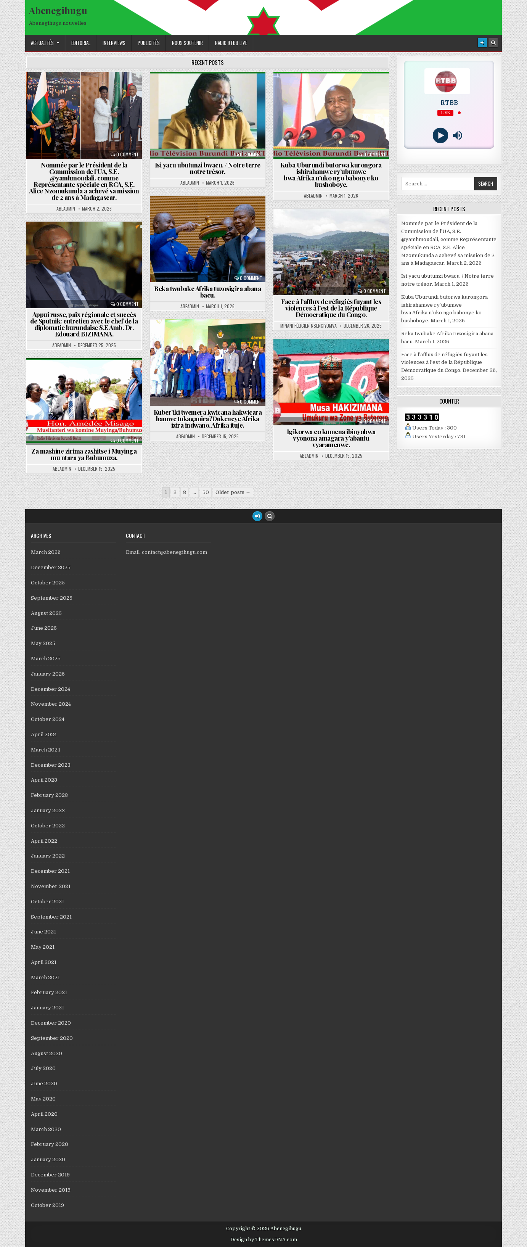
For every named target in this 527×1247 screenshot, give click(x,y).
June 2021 (43, 932)
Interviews (114, 43)
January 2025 (48, 674)
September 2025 (51, 598)
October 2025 (48, 583)
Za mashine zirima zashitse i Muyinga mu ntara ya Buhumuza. (84, 454)
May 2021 (43, 947)
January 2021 (47, 1007)
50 (205, 492)
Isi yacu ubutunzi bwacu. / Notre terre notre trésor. (207, 168)
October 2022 (48, 826)
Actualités (42, 43)
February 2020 (49, 1144)
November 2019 (51, 1190)
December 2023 (51, 765)
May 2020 (43, 1099)
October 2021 (47, 901)
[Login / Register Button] (257, 516)
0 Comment (127, 154)
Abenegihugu (58, 10)
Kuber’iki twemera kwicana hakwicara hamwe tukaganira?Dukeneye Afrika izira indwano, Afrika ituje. (208, 418)
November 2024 (51, 704)
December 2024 (50, 689)
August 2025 (46, 613)
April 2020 (44, 1114)
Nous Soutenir (187, 43)
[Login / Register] (482, 42)
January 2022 (48, 856)
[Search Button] (493, 42)
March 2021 (45, 977)
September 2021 (51, 917)
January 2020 (48, 1159)
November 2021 (51, 886)
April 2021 (43, 962)
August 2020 (46, 1053)
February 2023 (49, 795)
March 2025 (46, 658)
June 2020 (44, 1083)
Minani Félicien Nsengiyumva (308, 325)
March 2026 (46, 552)
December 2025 (51, 567)
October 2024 (47, 719)
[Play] (440, 135)
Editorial (80, 43)
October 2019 (47, 1205)
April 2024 (44, 734)
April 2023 (44, 780)
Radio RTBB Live (231, 43)
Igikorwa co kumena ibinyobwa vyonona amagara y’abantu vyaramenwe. (331, 438)
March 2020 (46, 1129)
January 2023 (48, 810)
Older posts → (233, 492)
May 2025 (43, 643)
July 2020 (43, 1068)
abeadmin (65, 208)
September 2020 (52, 1038)
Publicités (149, 43)
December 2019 (50, 1175)
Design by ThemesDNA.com (263, 1239)
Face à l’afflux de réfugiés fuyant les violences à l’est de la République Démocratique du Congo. (331, 308)
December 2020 (51, 1023)
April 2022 (44, 841)
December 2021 (50, 871)
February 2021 (49, 992)
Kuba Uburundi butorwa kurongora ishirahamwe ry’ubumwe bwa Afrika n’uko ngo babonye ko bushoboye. (331, 174)
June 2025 (44, 628)
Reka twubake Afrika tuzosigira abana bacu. (207, 291)
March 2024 (45, 750)
